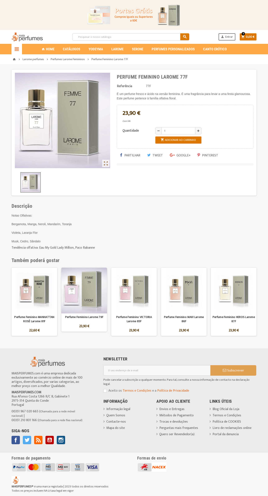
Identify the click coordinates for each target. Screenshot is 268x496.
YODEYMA (96, 49)
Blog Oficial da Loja (226, 409)
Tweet (155, 155)
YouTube (49, 440)
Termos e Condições (137, 390)
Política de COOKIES (227, 422)
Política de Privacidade (173, 390)
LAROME (117, 49)
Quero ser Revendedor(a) (177, 434)
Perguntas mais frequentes (178, 428)
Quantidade (130, 131)
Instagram (61, 440)
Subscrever (233, 370)
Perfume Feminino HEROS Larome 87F (234, 319)
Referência (124, 86)
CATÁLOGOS (71, 49)
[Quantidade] (178, 130)
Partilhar (130, 155)
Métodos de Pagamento (176, 415)
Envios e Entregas (171, 409)
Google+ (180, 155)
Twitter (27, 440)
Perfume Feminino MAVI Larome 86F (184, 319)
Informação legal (118, 409)
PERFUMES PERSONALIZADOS (173, 49)
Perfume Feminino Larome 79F (84, 317)
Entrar (227, 36)
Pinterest (207, 155)
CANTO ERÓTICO (215, 49)
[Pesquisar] (130, 36)
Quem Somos (115, 415)
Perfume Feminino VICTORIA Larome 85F (134, 319)
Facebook (16, 440)
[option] (34, 302)
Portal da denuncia (226, 434)
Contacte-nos (116, 422)
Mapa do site (115, 428)
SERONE (137, 49)
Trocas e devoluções (173, 422)
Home (47, 49)
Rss (38, 440)
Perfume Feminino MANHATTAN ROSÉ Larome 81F (34, 319)
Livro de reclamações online (232, 428)
